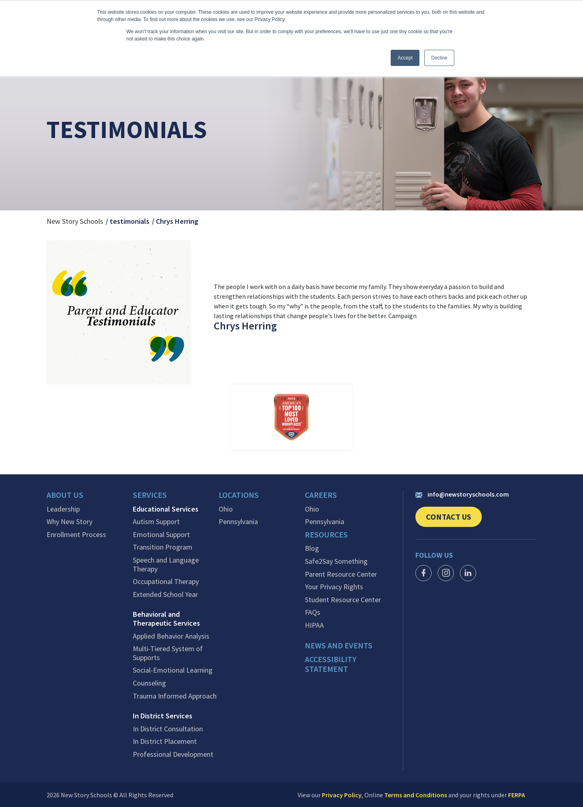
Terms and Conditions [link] (415, 794)
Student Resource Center (343, 599)
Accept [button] (405, 58)
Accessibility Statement (331, 663)
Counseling (149, 682)
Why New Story (69, 521)
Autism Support (156, 521)
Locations (239, 495)
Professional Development (173, 754)
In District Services (162, 715)
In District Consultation (168, 728)
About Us (65, 495)
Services (150, 495)
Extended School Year (165, 594)
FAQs (312, 611)
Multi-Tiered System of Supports (168, 653)
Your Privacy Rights (334, 586)
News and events (338, 645)
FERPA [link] (516, 794)
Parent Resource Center (341, 573)
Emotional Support (161, 534)
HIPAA (314, 624)
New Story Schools (75, 221)
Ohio (226, 508)
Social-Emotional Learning (173, 670)
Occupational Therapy (166, 581)
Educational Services (165, 508)
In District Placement (165, 741)
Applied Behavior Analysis (171, 635)
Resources (326, 534)
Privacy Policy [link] (342, 794)
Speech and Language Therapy (166, 564)
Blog (312, 548)
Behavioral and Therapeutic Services (166, 618)
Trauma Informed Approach (175, 695)
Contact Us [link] (454, 519)
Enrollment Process (76, 534)
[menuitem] (90, 497)
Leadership (63, 508)
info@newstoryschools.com (462, 494)
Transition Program (162, 547)
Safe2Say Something (336, 560)
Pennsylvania (238, 521)
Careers (321, 495)
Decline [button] (439, 58)
